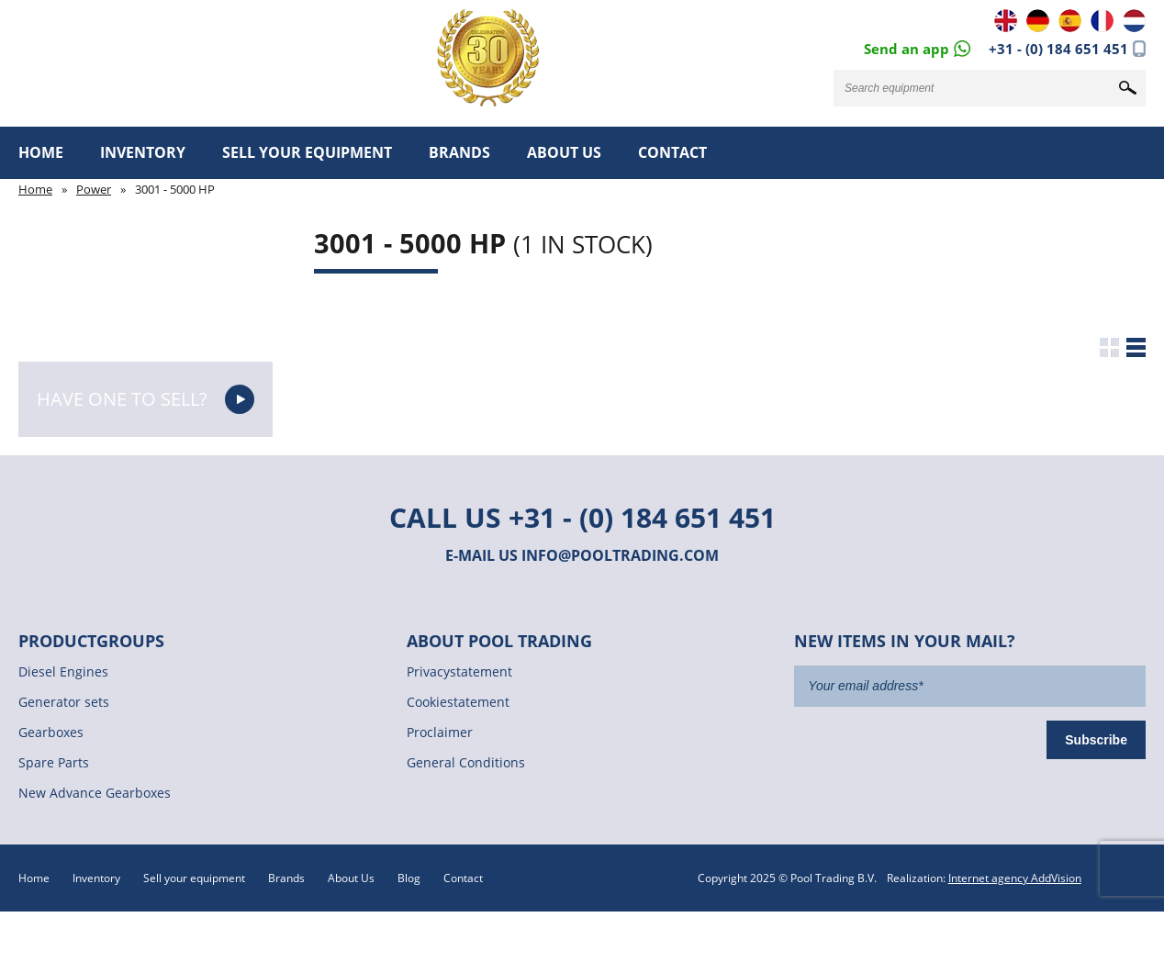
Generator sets (63, 701)
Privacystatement (459, 671)
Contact (672, 152)
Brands (459, 152)
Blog (408, 878)
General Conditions (466, 762)
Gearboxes (51, 732)
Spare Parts (53, 762)
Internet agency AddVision (1014, 878)
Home (40, 152)
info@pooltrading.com (620, 555)
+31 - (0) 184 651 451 (1058, 48)
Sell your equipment (307, 152)
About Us (564, 152)
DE (1037, 20)
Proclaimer (440, 732)
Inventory (142, 152)
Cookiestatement (458, 701)
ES (1069, 20)
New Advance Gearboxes (94, 792)
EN (1005, 20)
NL (1134, 20)
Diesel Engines (63, 671)
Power (93, 189)
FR (1102, 20)
